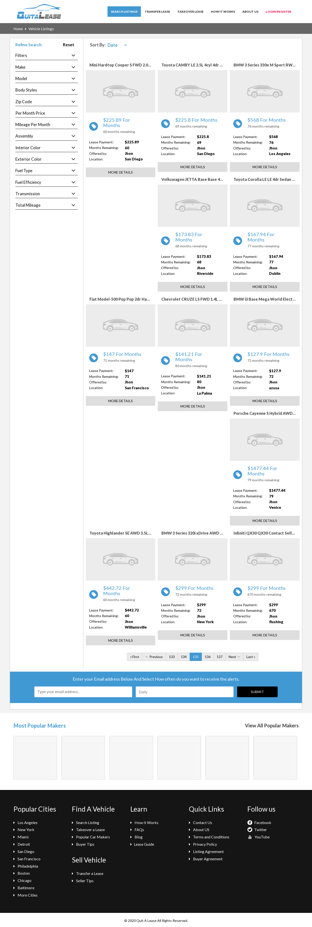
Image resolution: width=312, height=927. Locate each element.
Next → (234, 657)
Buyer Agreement (206, 858)
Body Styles (26, 90)
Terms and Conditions (209, 836)
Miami (21, 836)
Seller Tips (83, 880)
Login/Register (278, 11)
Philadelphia (25, 866)
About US (199, 829)
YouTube (258, 836)
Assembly (24, 136)
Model (21, 78)
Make (20, 67)
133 (172, 657)
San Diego (23, 851)
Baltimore (23, 887)
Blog (136, 836)
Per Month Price (30, 113)
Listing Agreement (206, 851)
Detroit (21, 844)
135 (196, 657)
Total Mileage (27, 205)
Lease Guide (142, 844)
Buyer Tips (83, 844)
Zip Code (23, 101)
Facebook (259, 822)
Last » (250, 657)
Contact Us (200, 822)
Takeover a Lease (88, 829)
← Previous (154, 657)
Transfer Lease (157, 11)
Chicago (22, 880)
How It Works (223, 11)
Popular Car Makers (91, 836)
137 (220, 657)
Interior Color (28, 147)
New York (23, 829)
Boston (21, 873)
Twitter (257, 829)
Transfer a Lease (87, 873)
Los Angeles (25, 822)
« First (134, 657)
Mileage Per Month (32, 124)
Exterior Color (28, 159)
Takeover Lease (190, 11)
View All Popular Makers (272, 725)
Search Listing (85, 822)
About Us (250, 11)
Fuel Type (23, 170)
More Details (120, 172)
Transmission (27, 193)
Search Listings (124, 11)
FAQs (137, 829)
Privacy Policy (203, 844)
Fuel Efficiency (28, 182)
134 (184, 657)
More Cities (25, 895)
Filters (21, 55)
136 (208, 657)
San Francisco (26, 858)
